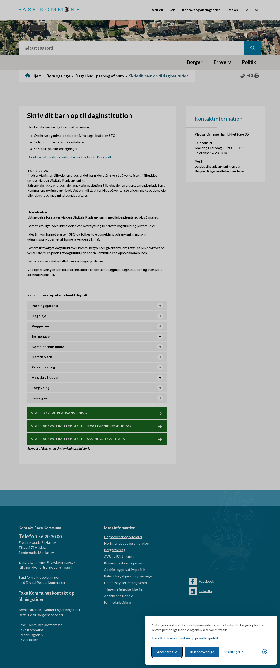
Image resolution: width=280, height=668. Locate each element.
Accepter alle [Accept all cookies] (167, 652)
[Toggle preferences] (232, 652)
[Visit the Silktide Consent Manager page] (264, 652)
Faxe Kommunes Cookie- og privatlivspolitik (185, 638)
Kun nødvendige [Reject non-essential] (202, 652)
